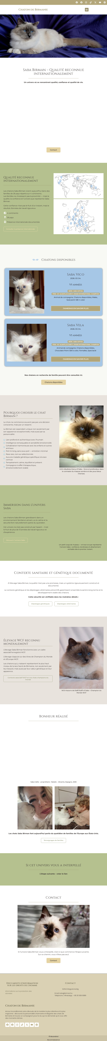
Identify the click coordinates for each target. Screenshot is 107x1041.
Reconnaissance (53, 1040)
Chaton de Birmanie (33, 9)
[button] (86, 9)
